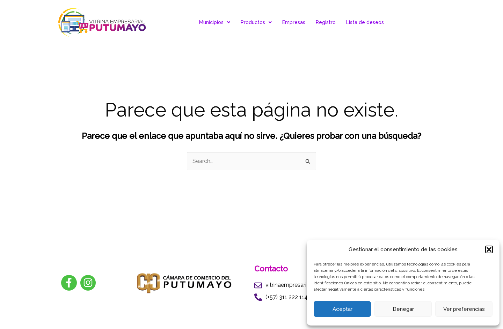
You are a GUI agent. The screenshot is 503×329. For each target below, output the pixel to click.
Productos (256, 22)
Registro (326, 22)
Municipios (214, 22)
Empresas (293, 22)
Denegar (403, 309)
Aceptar (342, 309)
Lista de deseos (365, 22)
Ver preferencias (464, 309)
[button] (489, 249)
